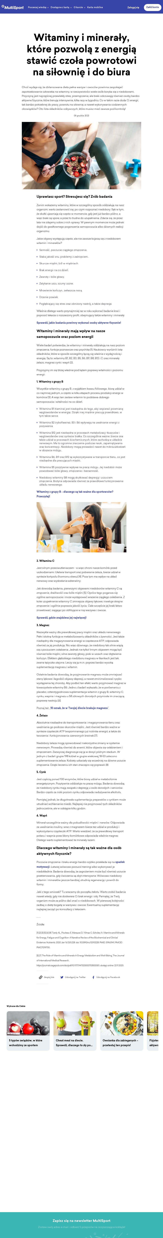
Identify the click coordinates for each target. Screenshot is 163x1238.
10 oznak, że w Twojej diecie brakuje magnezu (79, 712)
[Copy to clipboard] (47, 980)
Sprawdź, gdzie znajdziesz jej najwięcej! (61, 621)
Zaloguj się (133, 8)
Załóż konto (152, 7)
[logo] (13, 7)
